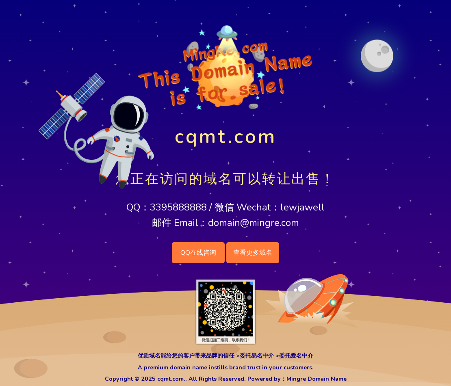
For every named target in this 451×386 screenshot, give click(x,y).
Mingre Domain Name (316, 379)
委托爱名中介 (296, 356)
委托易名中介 (257, 356)
